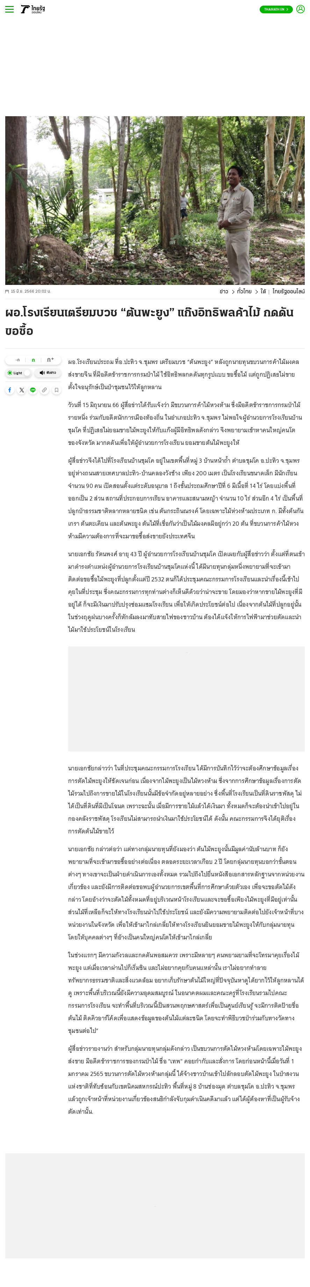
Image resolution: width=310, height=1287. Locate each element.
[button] (9, 389)
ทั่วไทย (244, 292)
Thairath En (276, 10)
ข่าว (224, 292)
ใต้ (263, 292)
